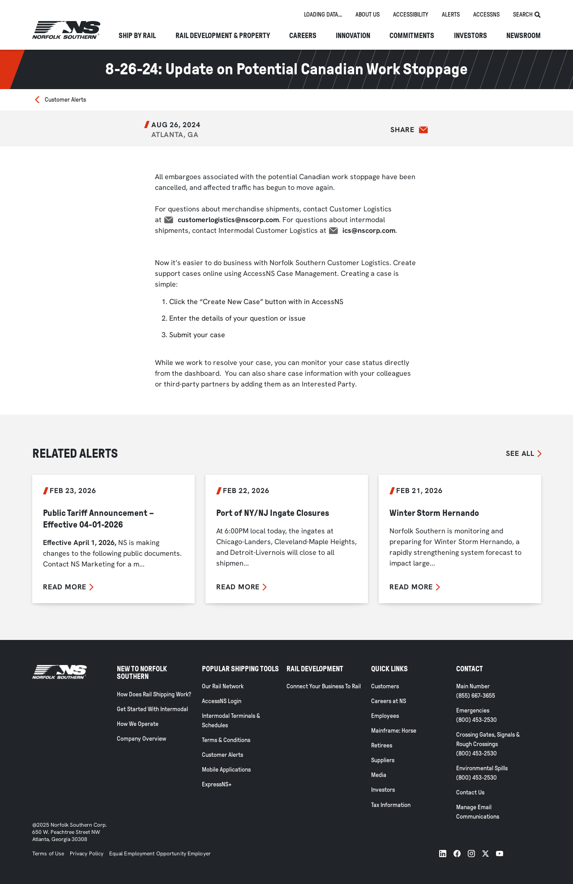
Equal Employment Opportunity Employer (159, 853)
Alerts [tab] (451, 14)
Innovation (353, 35)
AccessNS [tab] (486, 14)
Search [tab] (527, 14)
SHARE (402, 129)
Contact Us (470, 792)
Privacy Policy (87, 853)
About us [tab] (367, 14)
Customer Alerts (65, 99)
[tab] (323, 15)
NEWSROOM (523, 35)
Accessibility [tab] (410, 14)
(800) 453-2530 (476, 720)
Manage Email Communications (477, 812)
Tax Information (391, 805)
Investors (470, 35)
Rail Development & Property (222, 35)
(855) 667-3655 (475, 695)
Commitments (411, 35)
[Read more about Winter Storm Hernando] (460, 539)
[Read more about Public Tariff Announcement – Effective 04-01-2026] (113, 539)
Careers (302, 35)
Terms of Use (48, 853)
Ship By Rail (137, 35)
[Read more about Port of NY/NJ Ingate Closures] (286, 539)
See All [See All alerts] (520, 453)
